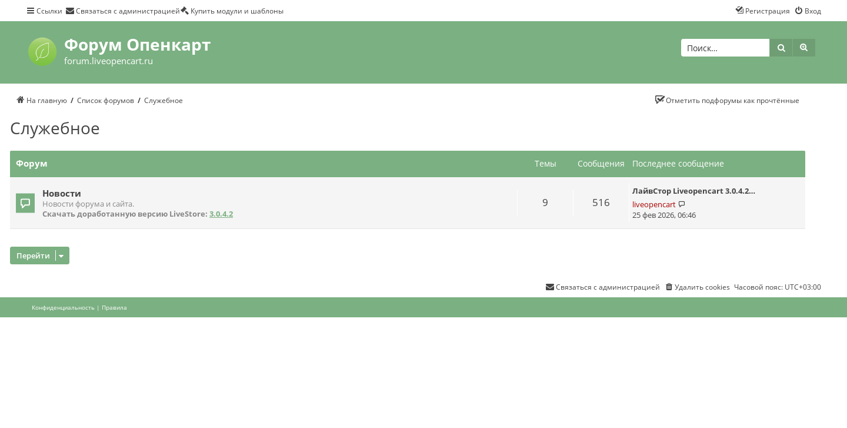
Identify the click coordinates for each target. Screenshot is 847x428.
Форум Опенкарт (137, 44)
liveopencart (654, 204)
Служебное (55, 128)
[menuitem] (122, 10)
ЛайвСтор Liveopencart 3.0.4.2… (693, 190)
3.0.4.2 (221, 214)
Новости (61, 193)
